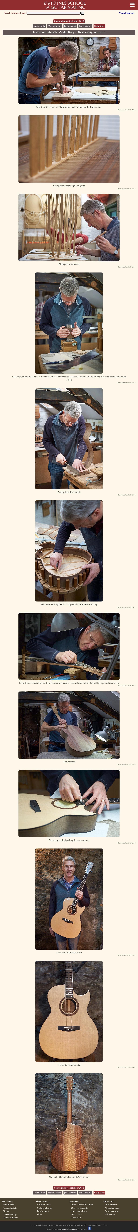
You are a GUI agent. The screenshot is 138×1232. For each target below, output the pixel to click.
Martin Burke (39, 26)
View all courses (126, 13)
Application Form (79, 1211)
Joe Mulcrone (70, 26)
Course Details (10, 1208)
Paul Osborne (85, 26)
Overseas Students (79, 1208)
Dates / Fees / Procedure (82, 1204)
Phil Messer (110, 1214)
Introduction (9, 1204)
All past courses (112, 1208)
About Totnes (111, 1204)
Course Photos (43, 1204)
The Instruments (10, 1217)
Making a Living (44, 1208)
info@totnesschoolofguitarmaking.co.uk (65, 1229)
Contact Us (76, 1217)
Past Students (43, 1211)
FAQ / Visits (76, 1214)
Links (39, 1214)
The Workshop (10, 1214)
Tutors (6, 1211)
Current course (111, 1211)
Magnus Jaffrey (54, 26)
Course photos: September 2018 (69, 21)
